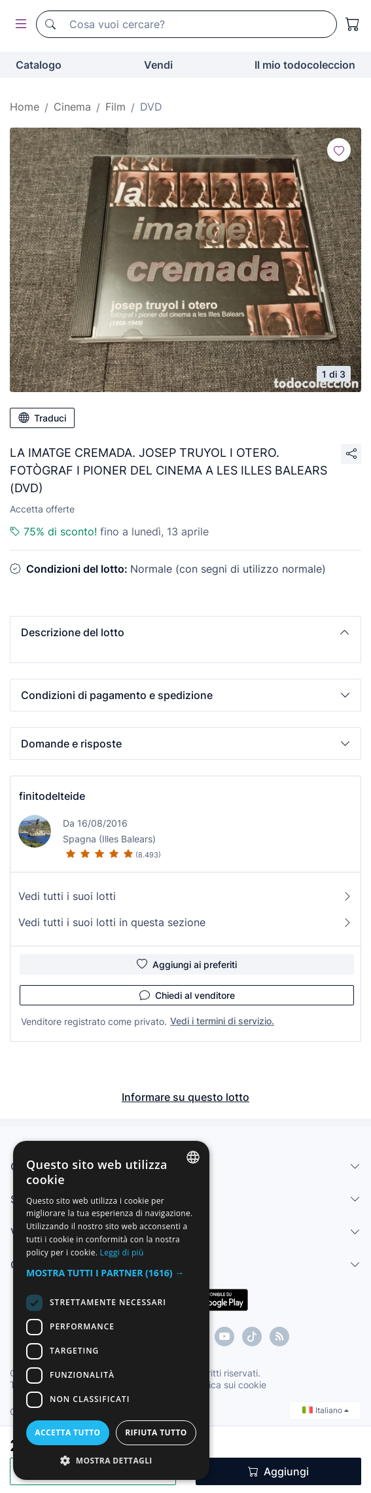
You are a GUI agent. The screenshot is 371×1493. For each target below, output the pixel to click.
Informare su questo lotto (185, 1097)
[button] (185, 632)
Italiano (325, 1410)
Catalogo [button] (39, 64)
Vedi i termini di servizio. (222, 1020)
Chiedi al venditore (187, 994)
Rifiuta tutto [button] (156, 1432)
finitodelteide (52, 795)
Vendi (158, 64)
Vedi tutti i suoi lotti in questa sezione (185, 922)
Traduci (42, 417)
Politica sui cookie (228, 1384)
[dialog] (111, 1310)
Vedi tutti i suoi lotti (185, 896)
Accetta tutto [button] (67, 1432)
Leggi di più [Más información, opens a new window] (122, 1252)
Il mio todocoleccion (305, 64)
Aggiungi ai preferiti (187, 964)
